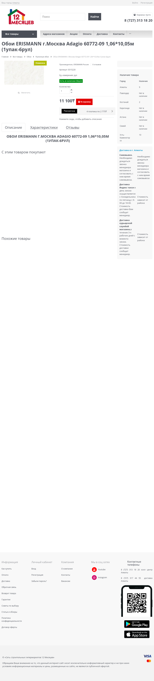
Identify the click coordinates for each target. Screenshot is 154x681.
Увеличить (25, 92)
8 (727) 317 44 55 (131, 578)
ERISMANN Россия (81, 64)
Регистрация (146, 2)
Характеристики (44, 127)
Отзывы (72, 127)
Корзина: (143, 15)
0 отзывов (97, 64)
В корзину (86, 101)
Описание (13, 127)
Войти (135, 2)
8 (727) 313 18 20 (130, 569)
